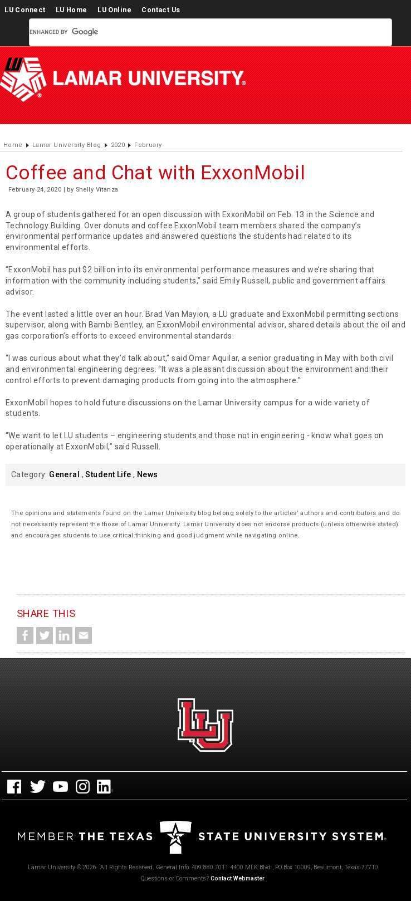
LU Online (114, 10)
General (64, 474)
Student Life (108, 474)
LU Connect (24, 10)
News (147, 474)
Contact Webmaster (238, 878)
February (148, 145)
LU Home (71, 10)
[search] (197, 32)
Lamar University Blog (66, 145)
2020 (118, 145)
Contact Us (160, 10)
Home (13, 145)
